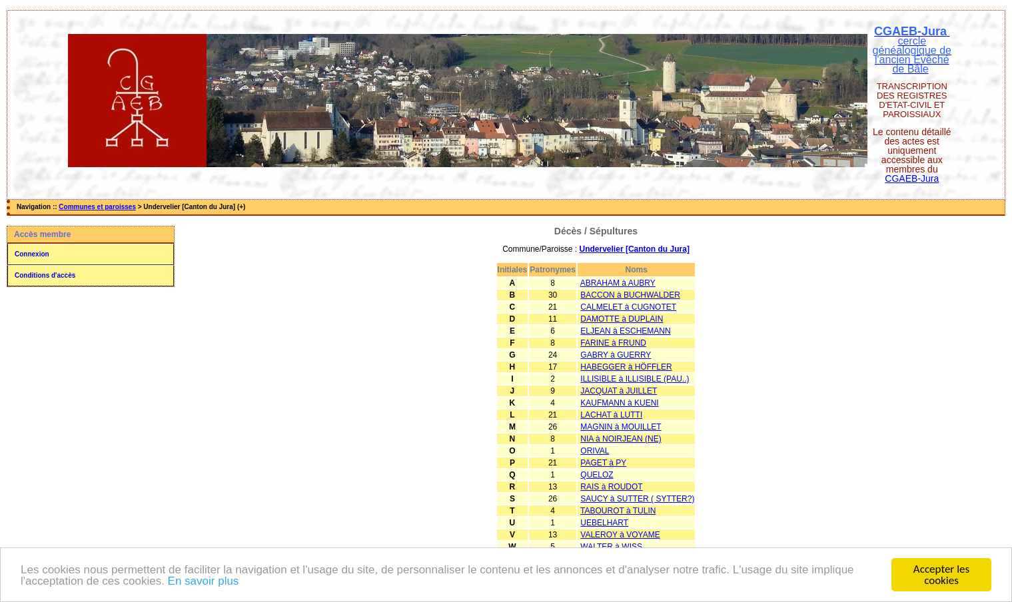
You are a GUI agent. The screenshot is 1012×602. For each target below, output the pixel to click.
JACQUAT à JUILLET (618, 391)
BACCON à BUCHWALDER (630, 295)
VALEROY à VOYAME (620, 534)
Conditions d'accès (45, 275)
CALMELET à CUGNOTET (628, 307)
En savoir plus (203, 581)
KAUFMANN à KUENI (619, 403)
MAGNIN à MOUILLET (620, 427)
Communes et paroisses (97, 206)
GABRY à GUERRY (615, 355)
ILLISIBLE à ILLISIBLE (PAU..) (634, 379)
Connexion (32, 254)
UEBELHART (604, 522)
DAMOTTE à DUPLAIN (621, 319)
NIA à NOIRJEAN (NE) (620, 439)
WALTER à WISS (611, 546)
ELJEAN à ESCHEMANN (625, 331)
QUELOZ (596, 474)
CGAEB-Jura (912, 178)
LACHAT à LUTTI (611, 415)
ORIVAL (594, 450)
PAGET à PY (603, 462)
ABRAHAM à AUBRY (618, 283)
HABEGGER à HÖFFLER (626, 367)
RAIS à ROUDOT (611, 486)
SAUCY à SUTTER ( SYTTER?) (637, 498)
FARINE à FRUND (613, 343)
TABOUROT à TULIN (618, 510)
